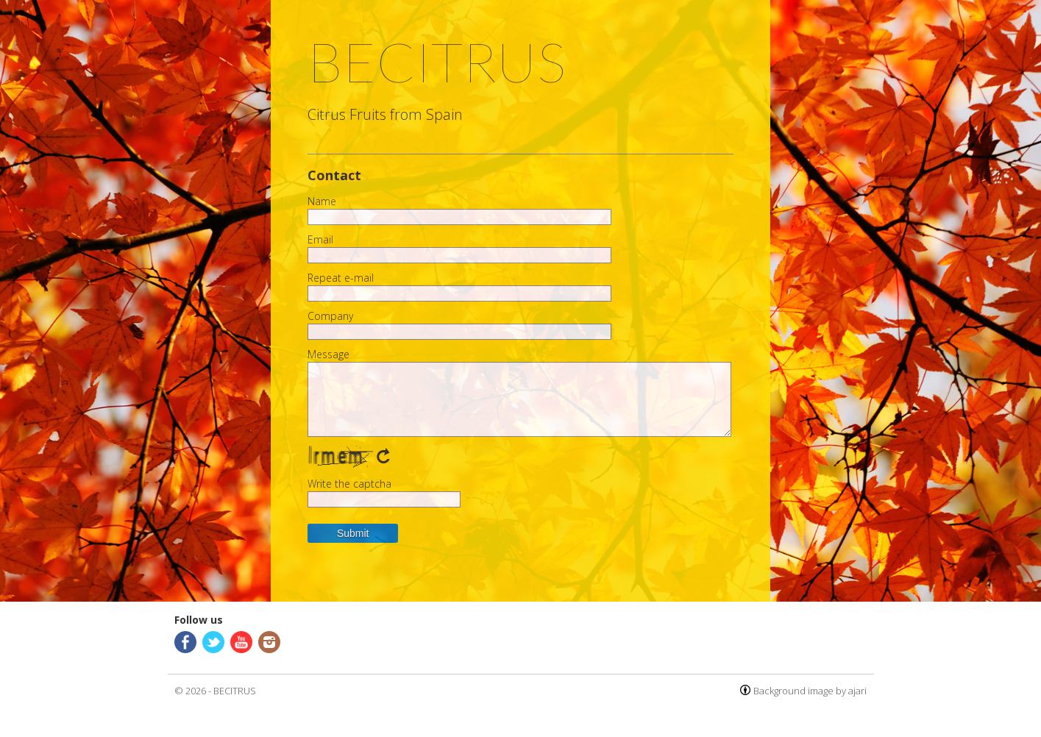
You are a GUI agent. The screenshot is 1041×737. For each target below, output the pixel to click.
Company (330, 316)
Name (322, 201)
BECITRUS (234, 690)
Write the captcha (349, 484)
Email (320, 240)
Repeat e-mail (341, 278)
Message (328, 354)
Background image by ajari (810, 690)
